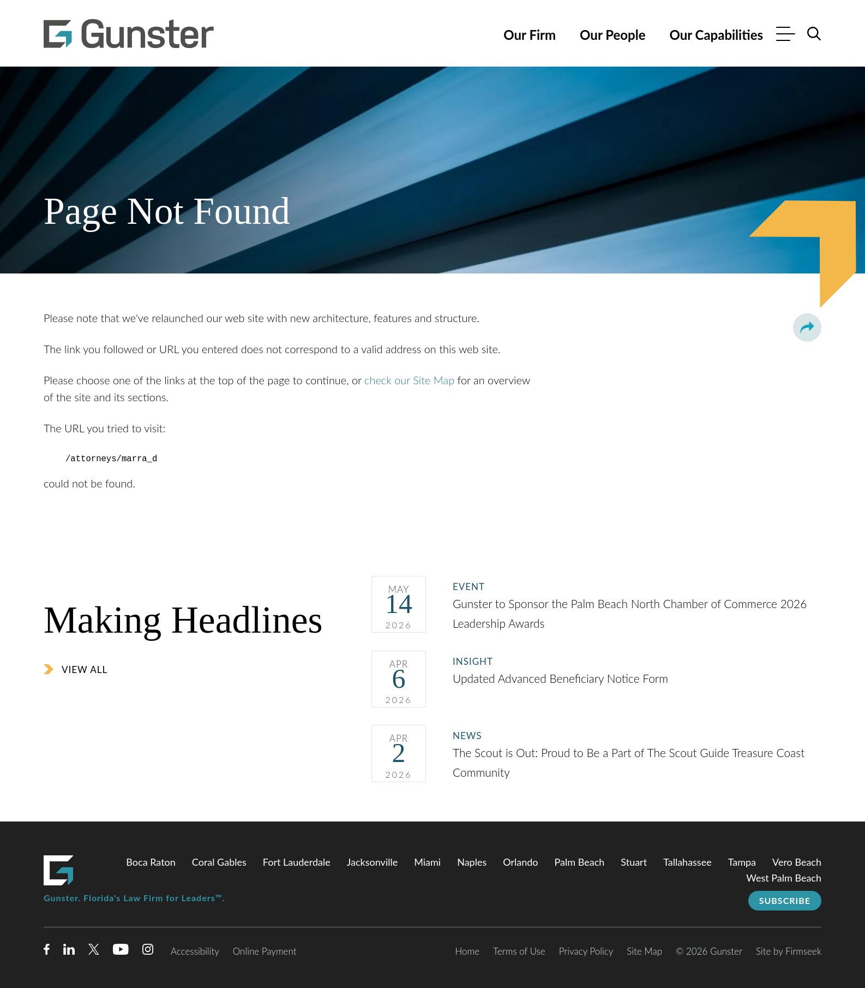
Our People (612, 35)
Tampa (742, 861)
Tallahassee (687, 861)
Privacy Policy (586, 950)
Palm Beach (580, 861)
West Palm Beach (783, 877)
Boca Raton (151, 861)
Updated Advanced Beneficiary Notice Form (562, 677)
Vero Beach (796, 861)
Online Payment (265, 950)
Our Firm (529, 35)
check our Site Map (409, 379)
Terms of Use (519, 950)
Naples (471, 861)
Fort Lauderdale (297, 861)
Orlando (520, 861)
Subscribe (784, 899)
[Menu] (785, 35)
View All (84, 668)
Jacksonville (372, 861)
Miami (427, 861)
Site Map (644, 950)
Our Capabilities (716, 35)
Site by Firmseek (788, 950)
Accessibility (195, 950)
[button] (807, 327)
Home (467, 950)
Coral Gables (219, 861)
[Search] (814, 34)
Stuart (634, 861)
